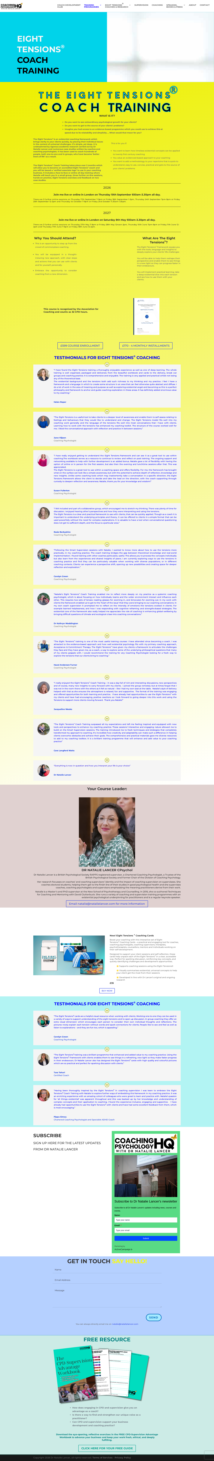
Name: (117, 1215)
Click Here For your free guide (107, 1448)
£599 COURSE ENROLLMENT (80, 345)
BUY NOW (107, 990)
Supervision (141, 5)
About (192, 5)
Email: (118, 1225)
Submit (146, 1238)
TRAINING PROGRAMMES (91, 6)
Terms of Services (102, 1457)
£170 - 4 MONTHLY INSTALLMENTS (146, 345)
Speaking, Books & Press (174, 6)
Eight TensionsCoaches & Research (116, 6)
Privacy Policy (123, 1457)
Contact (205, 5)
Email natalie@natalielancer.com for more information (107, 903)
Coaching (157, 5)
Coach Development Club (69, 6)
